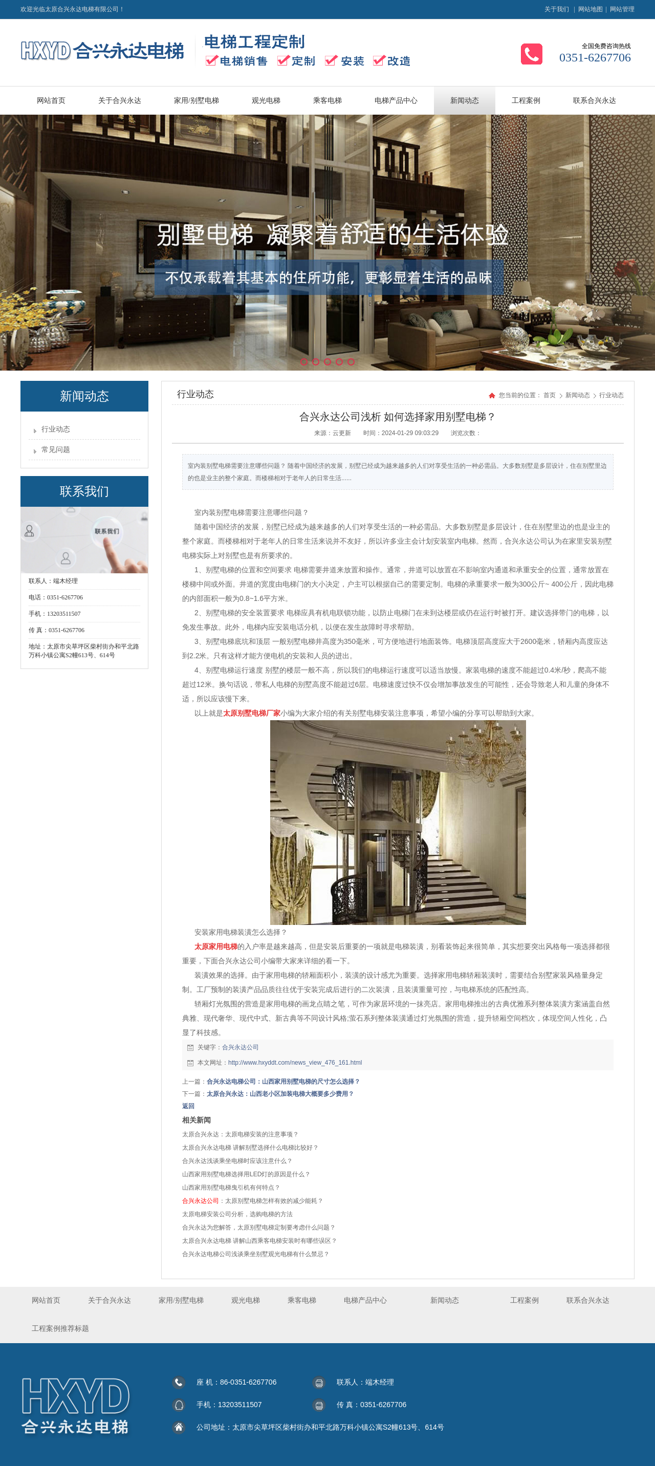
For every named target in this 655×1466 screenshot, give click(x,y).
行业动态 (55, 429)
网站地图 (590, 9)
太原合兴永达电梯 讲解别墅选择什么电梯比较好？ (250, 1147)
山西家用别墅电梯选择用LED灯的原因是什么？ (246, 1174)
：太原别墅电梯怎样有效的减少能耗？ (252, 1200)
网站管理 (622, 9)
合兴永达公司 (240, 1047)
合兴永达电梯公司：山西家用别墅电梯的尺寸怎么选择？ (283, 1081)
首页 (549, 395)
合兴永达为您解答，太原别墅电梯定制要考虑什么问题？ (259, 1227)
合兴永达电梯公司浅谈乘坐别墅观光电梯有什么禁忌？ (256, 1254)
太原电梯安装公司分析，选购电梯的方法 (237, 1214)
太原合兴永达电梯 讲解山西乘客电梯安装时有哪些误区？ (259, 1240)
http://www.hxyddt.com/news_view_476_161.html (295, 1062)
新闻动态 (578, 395)
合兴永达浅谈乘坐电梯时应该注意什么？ (237, 1161)
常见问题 (55, 450)
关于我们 (556, 9)
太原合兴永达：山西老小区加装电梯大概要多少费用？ (280, 1093)
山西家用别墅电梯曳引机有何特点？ (231, 1187)
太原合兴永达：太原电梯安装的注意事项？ (240, 1134)
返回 (188, 1106)
